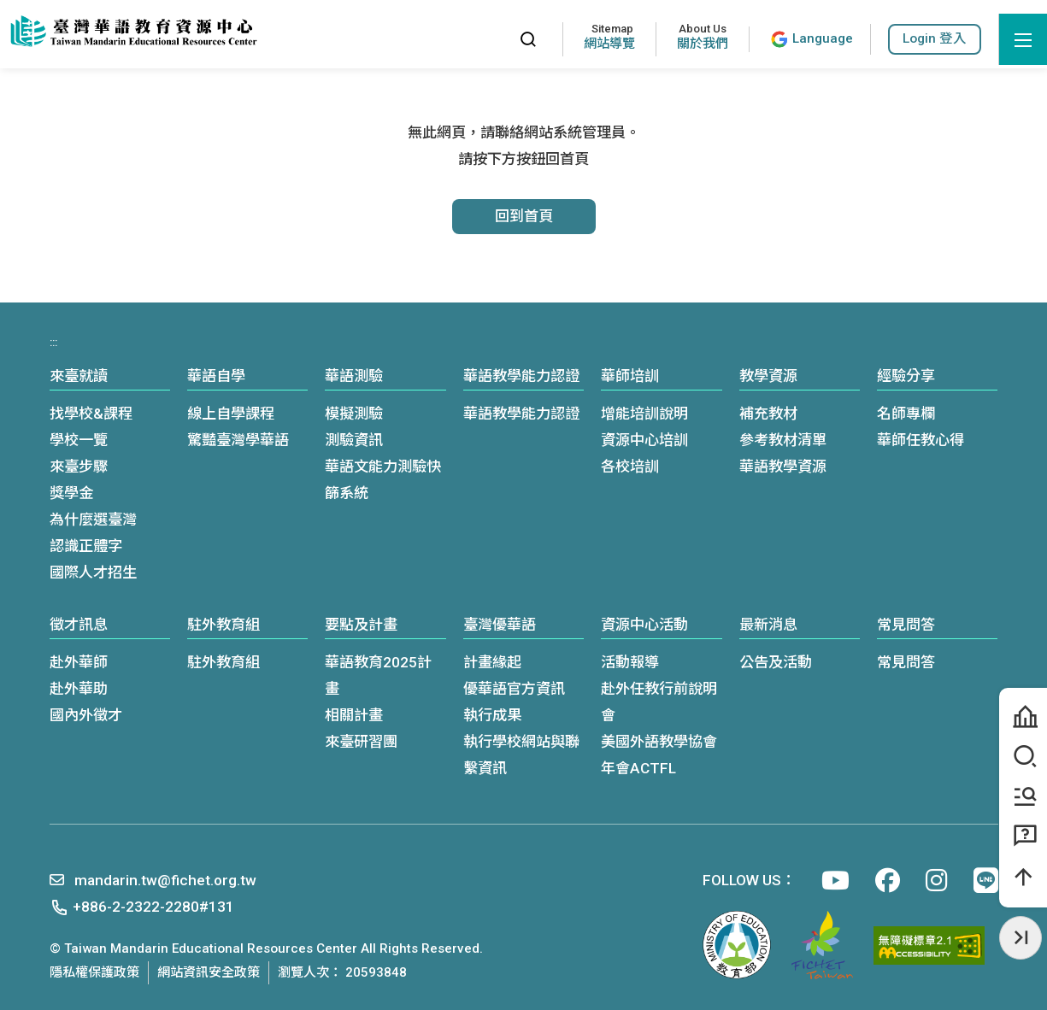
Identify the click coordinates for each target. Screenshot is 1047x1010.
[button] (934, 39)
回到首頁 (524, 216)
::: (490, 38)
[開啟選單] (1022, 39)
